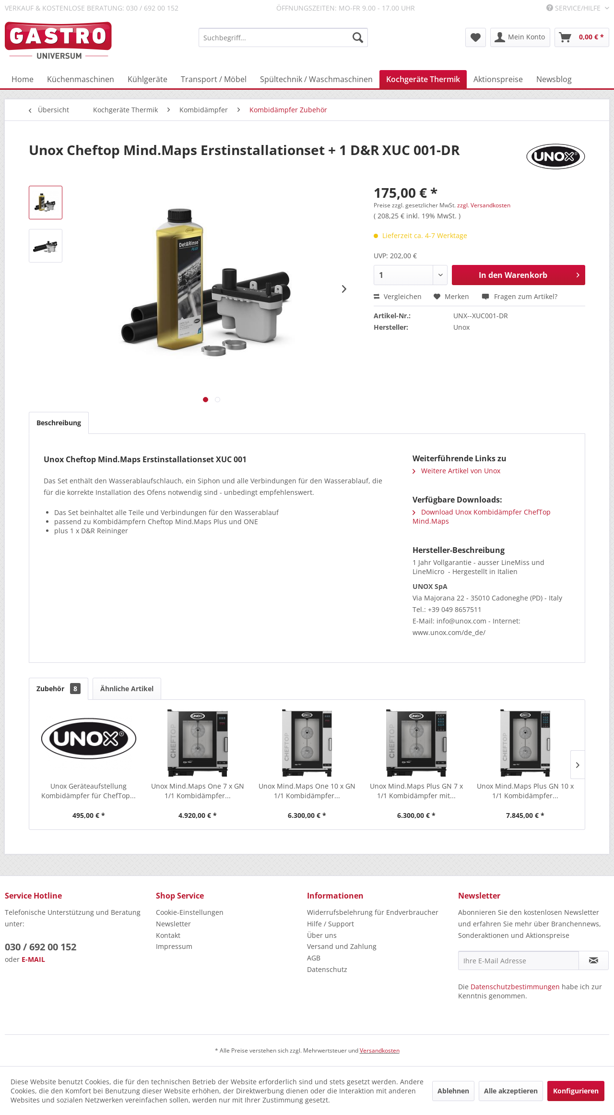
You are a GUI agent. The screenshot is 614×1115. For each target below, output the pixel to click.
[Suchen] (358, 37)
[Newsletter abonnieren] (594, 960)
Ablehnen (453, 1090)
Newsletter (173, 923)
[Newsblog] (554, 79)
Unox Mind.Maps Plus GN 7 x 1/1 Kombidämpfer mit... (416, 790)
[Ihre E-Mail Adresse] (518, 960)
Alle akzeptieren (511, 1090)
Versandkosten (380, 1050)
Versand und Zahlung (342, 946)
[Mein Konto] (520, 37)
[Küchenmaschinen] (80, 79)
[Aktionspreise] (498, 79)
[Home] (22, 79)
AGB (313, 957)
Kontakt (168, 935)
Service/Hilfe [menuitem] (574, 7)
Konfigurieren (576, 1090)
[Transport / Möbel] (213, 79)
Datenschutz (327, 969)
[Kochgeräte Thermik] (423, 79)
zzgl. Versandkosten (483, 205)
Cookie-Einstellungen (190, 912)
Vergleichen (398, 296)
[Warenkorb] (582, 37)
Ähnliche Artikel (127, 688)
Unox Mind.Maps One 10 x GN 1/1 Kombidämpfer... (307, 790)
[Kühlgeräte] (147, 79)
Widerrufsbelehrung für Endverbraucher (372, 912)
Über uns (322, 935)
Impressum (174, 946)
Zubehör (58, 688)
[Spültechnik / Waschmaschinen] (316, 79)
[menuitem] (283, 37)
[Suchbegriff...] (283, 37)
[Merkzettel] (475, 37)
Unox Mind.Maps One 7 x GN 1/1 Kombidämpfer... (197, 790)
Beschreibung (58, 422)
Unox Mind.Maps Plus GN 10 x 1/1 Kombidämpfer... (525, 790)
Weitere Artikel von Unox (456, 470)
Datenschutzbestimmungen (515, 986)
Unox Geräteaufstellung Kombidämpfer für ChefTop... (88, 790)
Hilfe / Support (330, 923)
